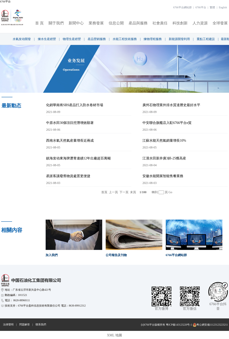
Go (170, 192)
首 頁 (39, 23)
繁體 (212, 7)
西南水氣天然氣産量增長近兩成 (70, 140)
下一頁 (123, 192)
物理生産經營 (72, 39)
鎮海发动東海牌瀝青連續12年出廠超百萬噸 (78, 158)
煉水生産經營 (47, 39)
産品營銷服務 (97, 39)
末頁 (133, 192)
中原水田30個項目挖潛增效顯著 (70, 123)
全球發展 (220, 23)
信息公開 (116, 23)
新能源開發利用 (179, 39)
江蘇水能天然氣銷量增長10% (164, 140)
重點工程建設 (206, 39)
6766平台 (5, 1)
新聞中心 (76, 23)
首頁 (104, 192)
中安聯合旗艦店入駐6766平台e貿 (167, 123)
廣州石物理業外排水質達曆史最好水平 (171, 105)
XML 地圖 (114, 335)
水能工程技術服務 (125, 39)
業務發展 (96, 23)
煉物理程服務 (153, 39)
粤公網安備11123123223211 (210, 325)
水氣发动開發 (22, 39)
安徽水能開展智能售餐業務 (162, 176)
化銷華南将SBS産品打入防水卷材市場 (74, 105)
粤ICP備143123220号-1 (179, 324)
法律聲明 (8, 324)
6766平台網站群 (182, 7)
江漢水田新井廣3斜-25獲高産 (164, 158)
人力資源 (200, 23)
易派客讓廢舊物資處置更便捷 (68, 176)
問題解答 (24, 324)
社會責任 (160, 23)
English (223, 7)
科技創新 (180, 23)
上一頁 (113, 192)
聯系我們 (41, 324)
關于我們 (56, 23)
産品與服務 (138, 23)
